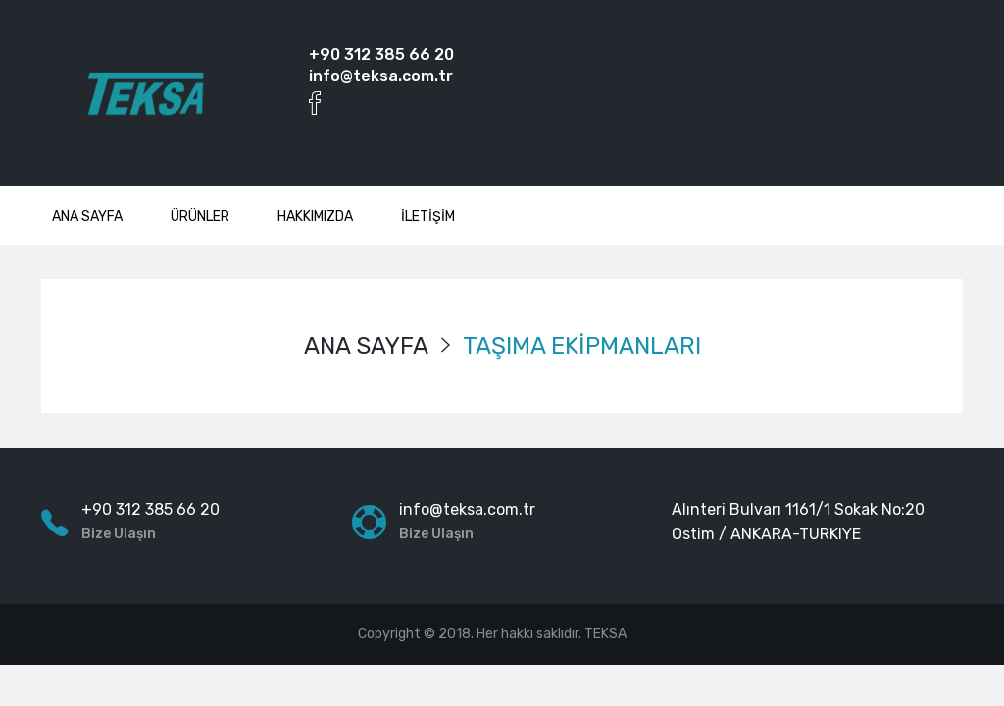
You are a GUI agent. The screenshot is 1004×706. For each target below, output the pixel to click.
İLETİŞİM (428, 216)
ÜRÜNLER (200, 216)
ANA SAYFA (87, 216)
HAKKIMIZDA (315, 216)
